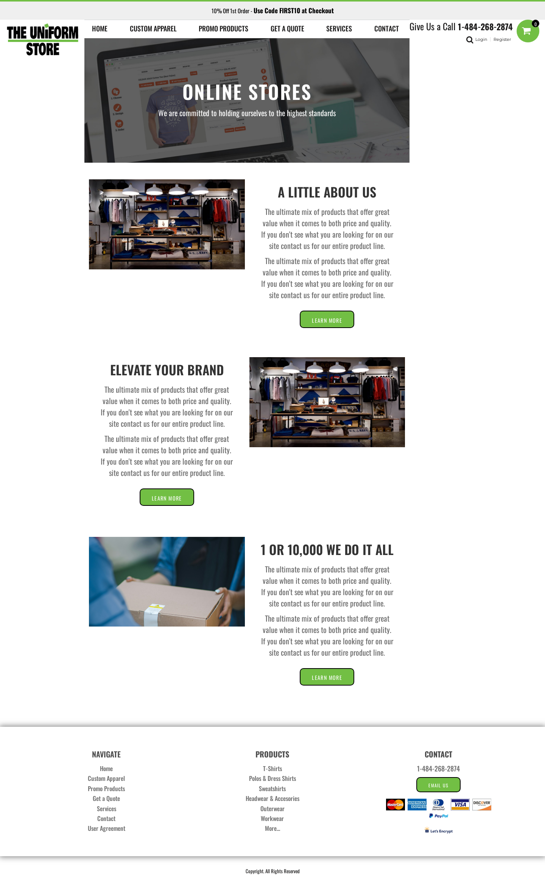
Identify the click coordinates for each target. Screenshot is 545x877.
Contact (106, 818)
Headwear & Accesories (272, 798)
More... (272, 828)
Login (481, 39)
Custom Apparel (106, 778)
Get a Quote (106, 798)
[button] (153, 27)
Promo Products (106, 788)
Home (106, 768)
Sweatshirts (272, 788)
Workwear (272, 818)
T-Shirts (272, 768)
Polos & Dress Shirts (272, 778)
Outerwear (272, 808)
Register (502, 39)
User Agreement (106, 828)
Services (106, 808)
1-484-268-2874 (485, 26)
